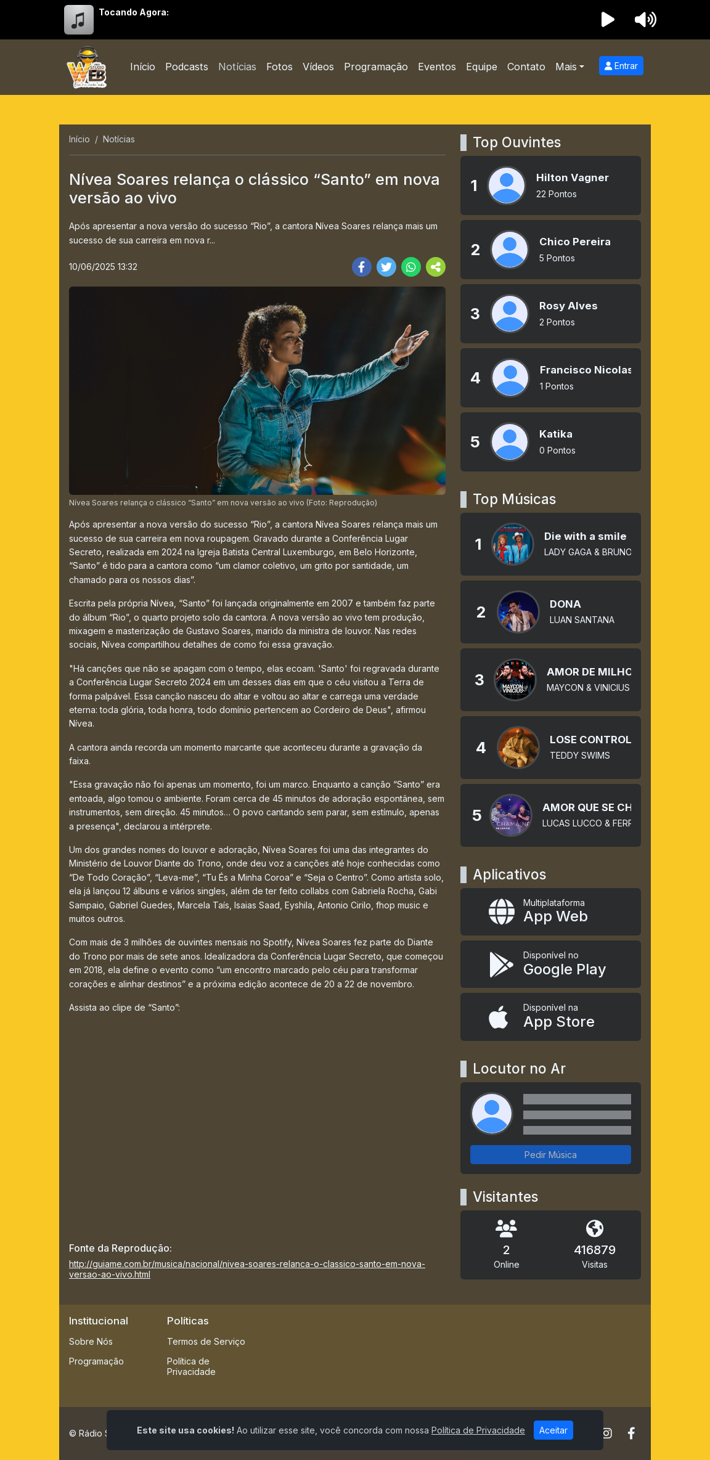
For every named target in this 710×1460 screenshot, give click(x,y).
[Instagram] (606, 1433)
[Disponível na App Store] (550, 1016)
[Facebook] (631, 1433)
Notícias (237, 66)
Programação (376, 66)
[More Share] (436, 267)
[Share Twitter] (386, 267)
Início (142, 66)
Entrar (621, 65)
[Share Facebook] (362, 267)
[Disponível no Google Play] (550, 964)
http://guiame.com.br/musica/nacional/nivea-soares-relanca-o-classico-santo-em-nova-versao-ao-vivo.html (247, 1268)
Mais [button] (566, 66)
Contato (526, 66)
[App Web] (550, 912)
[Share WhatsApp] (411, 267)
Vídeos (318, 66)
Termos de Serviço (206, 1341)
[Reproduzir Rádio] (608, 20)
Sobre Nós (91, 1341)
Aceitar (553, 1430)
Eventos (437, 66)
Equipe (481, 66)
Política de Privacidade (191, 1366)
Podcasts (186, 66)
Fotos (279, 66)
